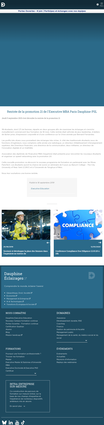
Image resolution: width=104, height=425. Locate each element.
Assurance (61, 318)
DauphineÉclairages (13, 276)
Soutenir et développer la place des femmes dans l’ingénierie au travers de (25, 252)
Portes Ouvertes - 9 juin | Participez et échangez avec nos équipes (52, 11)
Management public (65, 332)
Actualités (61, 357)
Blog (8, 332)
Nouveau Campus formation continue (22, 321)
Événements (65, 348)
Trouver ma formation (15, 357)
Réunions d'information (66, 359)
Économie (10, 296)
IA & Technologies (14, 301)
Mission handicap (13, 335)
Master (8, 359)
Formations (13, 348)
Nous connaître (16, 312)
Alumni (9, 329)
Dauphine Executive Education (19, 318)
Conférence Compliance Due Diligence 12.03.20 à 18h (77, 252)
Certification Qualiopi (15, 326)
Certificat (10, 371)
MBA (8, 365)
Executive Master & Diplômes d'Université (23, 362)
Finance (60, 326)
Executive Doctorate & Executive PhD (22, 368)
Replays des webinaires (67, 362)
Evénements (62, 354)
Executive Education (40, 189)
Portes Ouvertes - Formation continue (22, 324)
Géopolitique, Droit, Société (18, 293)
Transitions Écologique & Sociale (20, 304)
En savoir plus (16, 406)
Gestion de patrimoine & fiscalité (70, 329)
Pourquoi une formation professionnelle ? (23, 354)
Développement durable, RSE (69, 321)
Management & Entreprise (17, 299)
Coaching (61, 324)
